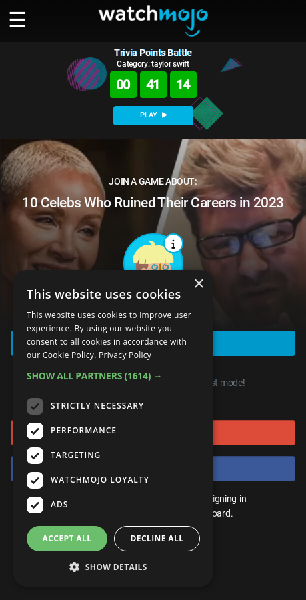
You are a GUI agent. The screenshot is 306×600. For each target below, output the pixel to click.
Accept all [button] (67, 538)
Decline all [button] (157, 538)
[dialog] (113, 428)
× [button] (198, 284)
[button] (113, 376)
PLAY (153, 115)
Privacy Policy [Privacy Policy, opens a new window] (125, 355)
